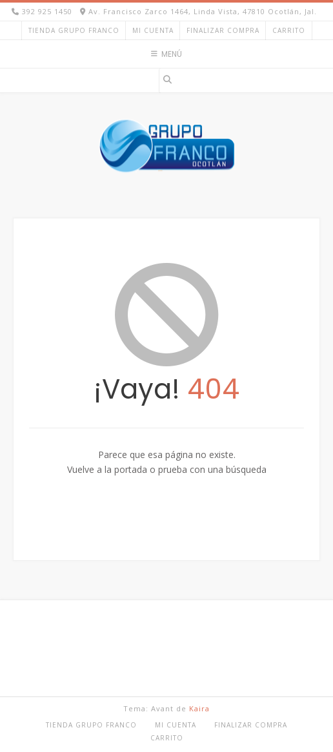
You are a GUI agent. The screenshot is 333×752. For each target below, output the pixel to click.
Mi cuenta (153, 30)
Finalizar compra (223, 30)
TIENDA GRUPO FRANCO (73, 30)
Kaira (199, 708)
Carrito (288, 30)
